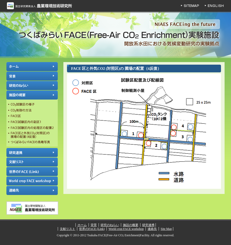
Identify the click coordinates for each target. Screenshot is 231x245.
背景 (32, 76)
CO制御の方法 (32, 110)
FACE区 (32, 116)
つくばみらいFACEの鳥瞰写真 (32, 142)
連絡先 (32, 190)
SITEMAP (192, 6)
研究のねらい (32, 85)
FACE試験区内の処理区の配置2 (32, 127)
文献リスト (32, 162)
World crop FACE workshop (32, 181)
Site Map (166, 229)
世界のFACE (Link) (32, 171)
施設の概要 (32, 95)
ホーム (32, 66)
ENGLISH (218, 6)
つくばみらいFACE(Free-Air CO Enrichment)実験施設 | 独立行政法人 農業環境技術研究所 (115, 35)
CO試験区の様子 (32, 104)
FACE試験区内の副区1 (32, 121)
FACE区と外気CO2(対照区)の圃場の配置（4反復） (32, 135)
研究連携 (32, 152)
